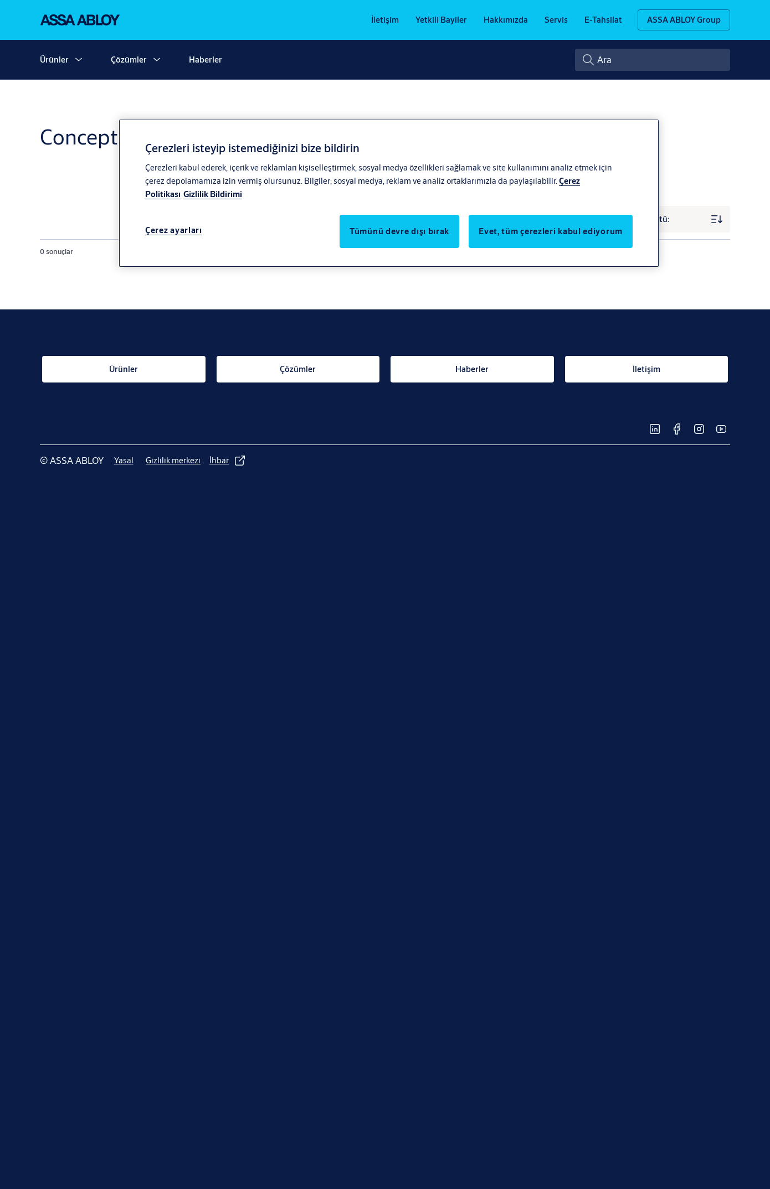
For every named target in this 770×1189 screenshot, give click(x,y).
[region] (389, 193)
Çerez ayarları (173, 230)
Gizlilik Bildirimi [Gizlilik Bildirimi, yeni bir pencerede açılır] (212, 194)
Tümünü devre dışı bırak (399, 231)
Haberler (205, 59)
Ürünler (54, 59)
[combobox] (652, 60)
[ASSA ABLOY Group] (684, 19)
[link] (385, 19)
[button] (78, 59)
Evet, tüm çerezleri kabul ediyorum (551, 231)
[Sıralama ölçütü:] (663, 219)
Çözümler (129, 59)
